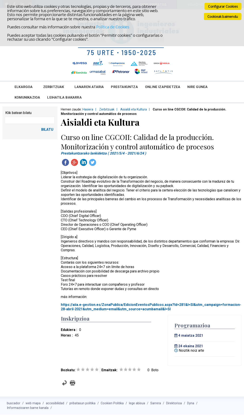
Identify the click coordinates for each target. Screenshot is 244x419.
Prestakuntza (124, 87)
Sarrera (155, 403)
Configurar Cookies (223, 6)
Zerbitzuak (53, 87)
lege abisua (137, 403)
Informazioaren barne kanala (27, 408)
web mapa (33, 403)
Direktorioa (174, 403)
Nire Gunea (197, 87)
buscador (13, 403)
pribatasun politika (82, 403)
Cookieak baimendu (222, 16)
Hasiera (87, 109)
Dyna (190, 403)
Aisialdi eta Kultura (133, 109)
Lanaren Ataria (89, 87)
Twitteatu (92, 162)
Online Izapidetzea (163, 87)
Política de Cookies (112, 26)
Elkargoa (24, 87)
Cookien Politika (112, 403)
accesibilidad (55, 403)
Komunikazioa (27, 97)
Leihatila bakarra (64, 97)
